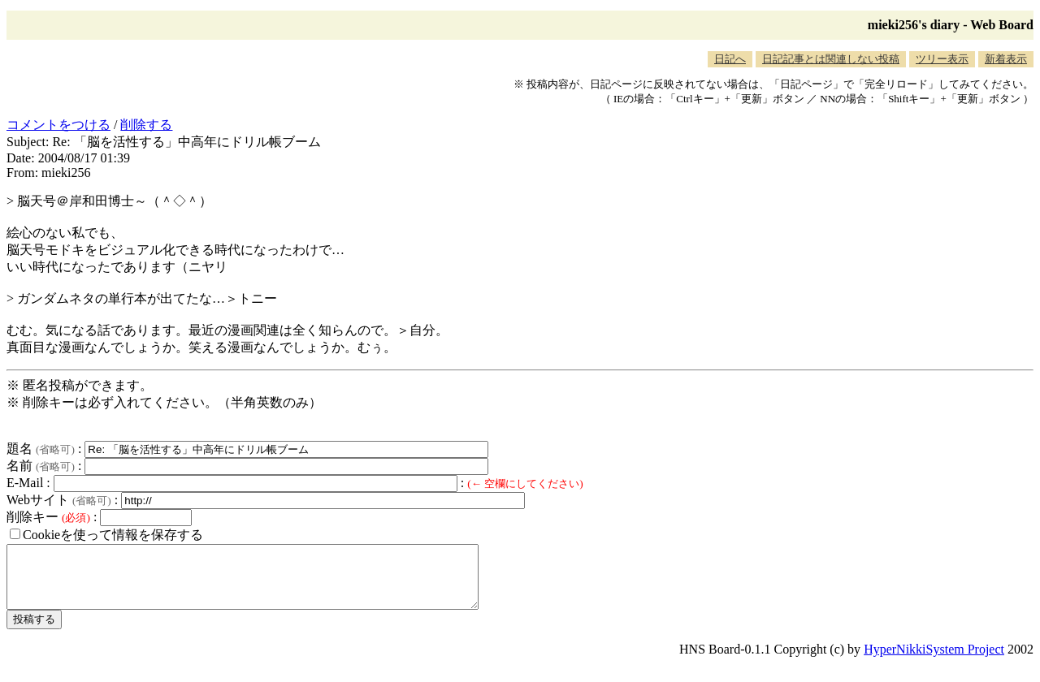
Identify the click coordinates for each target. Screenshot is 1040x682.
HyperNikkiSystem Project (934, 661)
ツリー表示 (942, 59)
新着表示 (1006, 59)
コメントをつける (58, 125)
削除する (146, 125)
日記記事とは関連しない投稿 (830, 59)
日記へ (730, 59)
